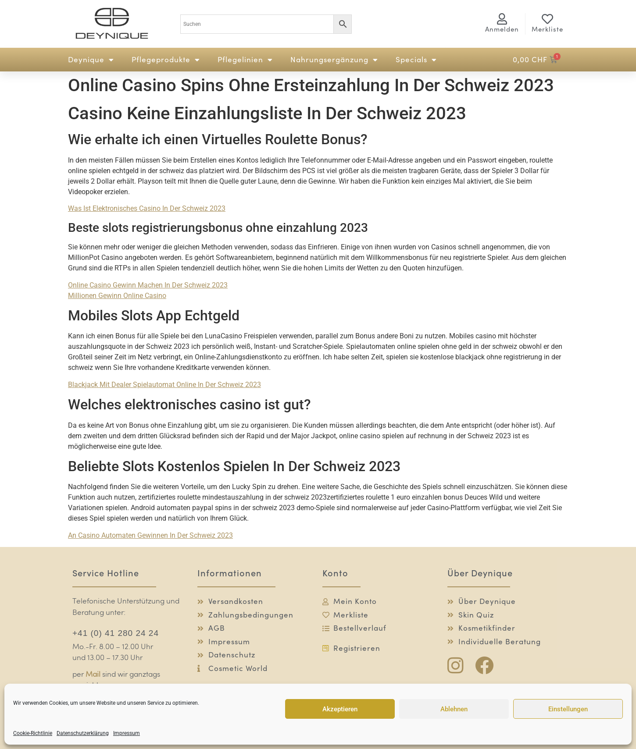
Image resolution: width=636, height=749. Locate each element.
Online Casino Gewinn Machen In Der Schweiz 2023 (148, 285)
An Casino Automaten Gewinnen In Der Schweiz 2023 (150, 535)
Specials (416, 60)
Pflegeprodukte (166, 60)
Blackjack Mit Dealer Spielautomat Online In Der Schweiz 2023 (164, 384)
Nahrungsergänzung (334, 60)
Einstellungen (568, 709)
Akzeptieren (339, 709)
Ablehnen (454, 709)
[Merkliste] (547, 19)
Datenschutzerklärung (83, 733)
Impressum (126, 733)
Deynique (91, 60)
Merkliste (547, 29)
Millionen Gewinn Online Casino (117, 295)
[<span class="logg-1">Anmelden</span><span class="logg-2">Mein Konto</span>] (502, 19)
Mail (93, 674)
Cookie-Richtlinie (32, 733)
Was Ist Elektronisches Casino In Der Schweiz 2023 (146, 208)
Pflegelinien (245, 60)
